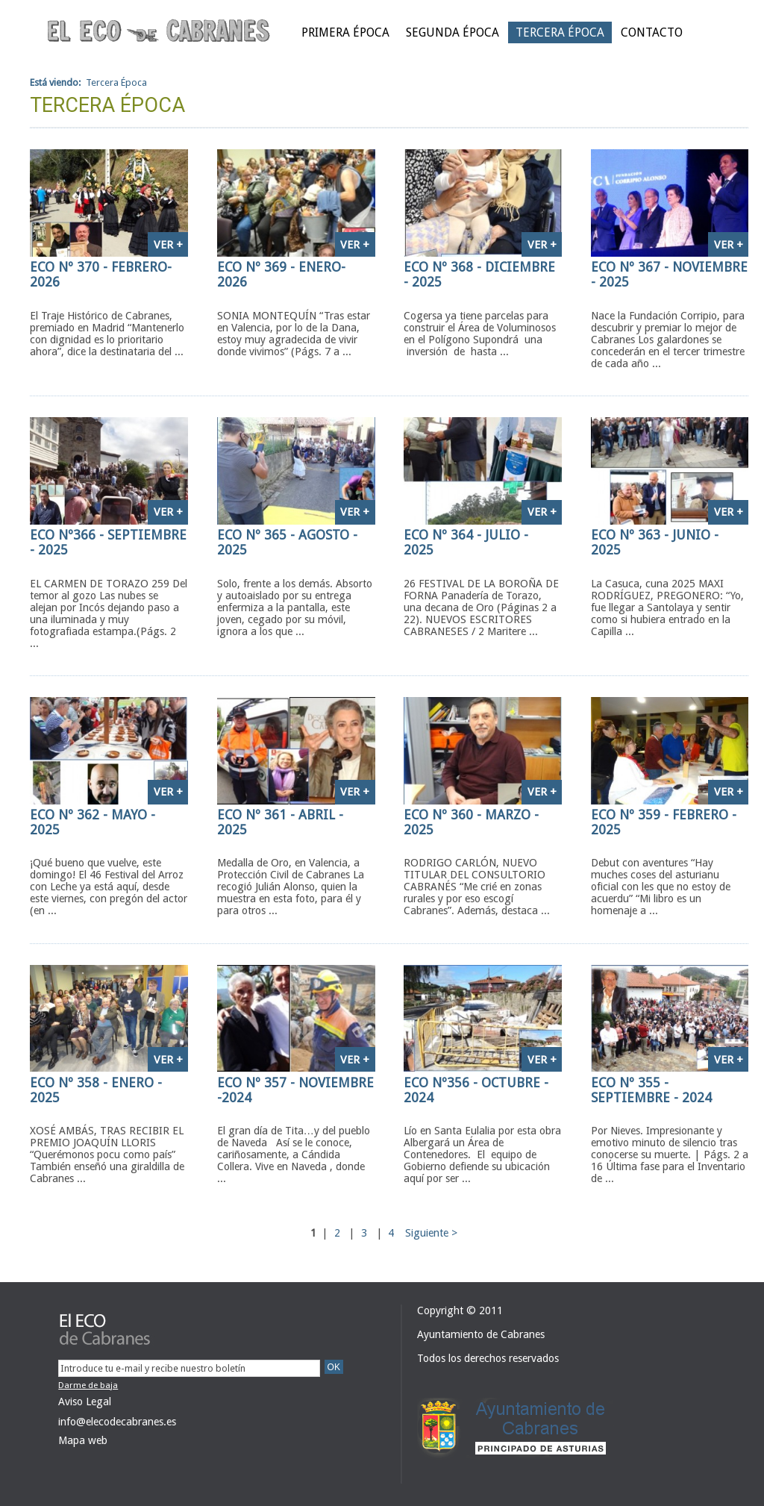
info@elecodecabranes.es (117, 1422)
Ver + (168, 244)
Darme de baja (88, 1385)
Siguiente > (431, 1233)
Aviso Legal (84, 1401)
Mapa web (82, 1440)
